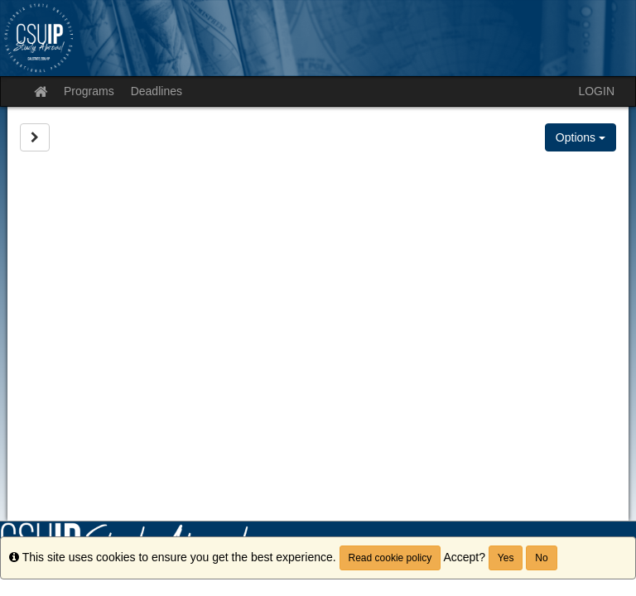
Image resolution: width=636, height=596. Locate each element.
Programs (89, 91)
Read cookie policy (390, 558)
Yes (506, 558)
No (541, 558)
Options (580, 137)
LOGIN (596, 91)
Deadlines (156, 91)
